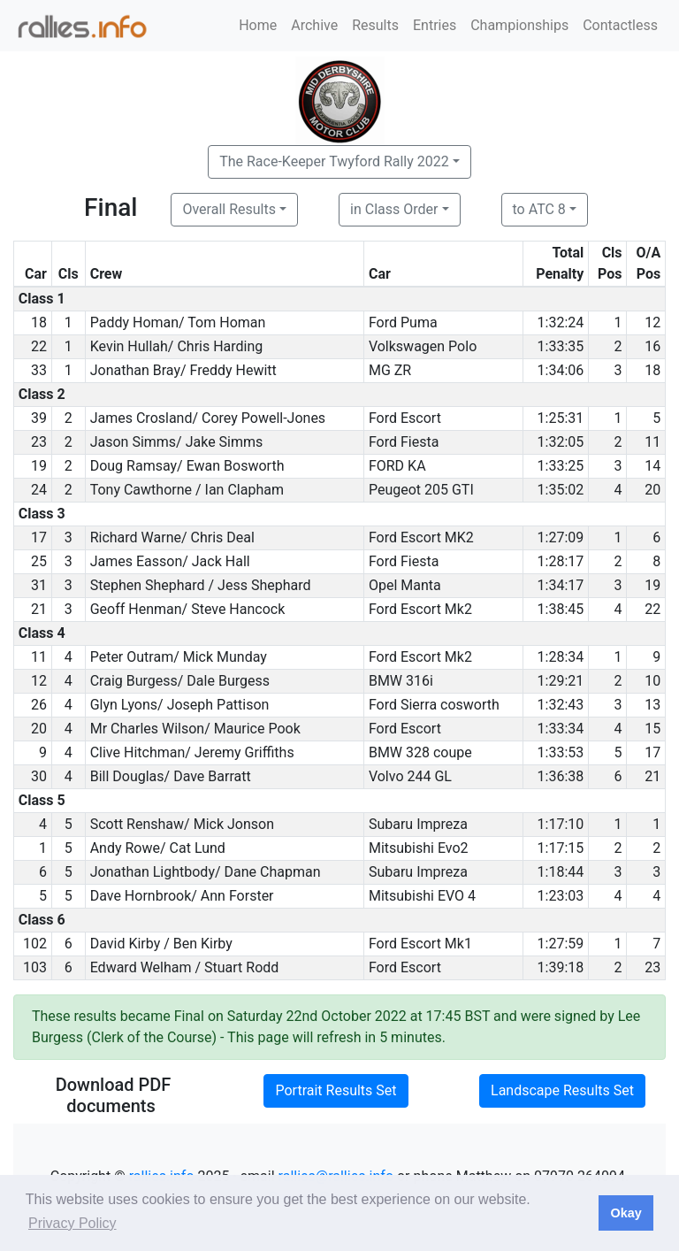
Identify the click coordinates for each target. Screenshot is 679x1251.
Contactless (620, 25)
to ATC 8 (539, 209)
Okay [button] (625, 1213)
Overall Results (229, 209)
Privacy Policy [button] (72, 1223)
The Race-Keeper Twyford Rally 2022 (334, 161)
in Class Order (394, 209)
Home (258, 25)
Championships (519, 25)
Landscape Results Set (562, 1090)
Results (375, 25)
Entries (434, 25)
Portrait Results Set (335, 1090)
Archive (314, 25)
